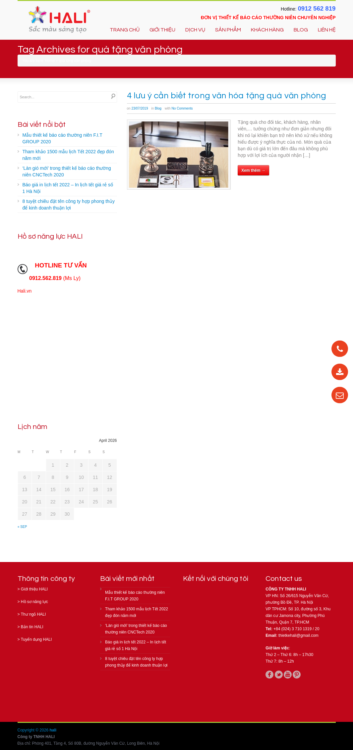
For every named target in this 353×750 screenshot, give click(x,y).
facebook (269, 675)
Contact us (283, 579)
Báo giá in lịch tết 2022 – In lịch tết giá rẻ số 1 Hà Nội (68, 188)
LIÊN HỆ (327, 29)
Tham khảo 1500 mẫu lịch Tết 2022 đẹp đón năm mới (68, 155)
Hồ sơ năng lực (34, 601)
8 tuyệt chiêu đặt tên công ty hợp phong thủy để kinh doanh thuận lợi (69, 205)
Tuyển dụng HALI (36, 639)
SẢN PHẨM (228, 29)
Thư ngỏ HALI (33, 614)
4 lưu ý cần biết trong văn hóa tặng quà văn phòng (226, 95)
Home (50, 61)
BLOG (301, 29)
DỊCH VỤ (195, 29)
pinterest (297, 675)
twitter (279, 675)
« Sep (22, 527)
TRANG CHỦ (125, 29)
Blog (158, 108)
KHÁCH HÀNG (267, 29)
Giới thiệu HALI (34, 589)
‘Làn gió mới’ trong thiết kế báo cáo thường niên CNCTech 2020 (67, 171)
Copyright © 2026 (34, 730)
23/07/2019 (139, 108)
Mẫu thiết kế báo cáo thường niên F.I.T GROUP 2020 (62, 138)
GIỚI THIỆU (162, 29)
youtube (288, 675)
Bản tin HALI (32, 627)
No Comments (182, 108)
